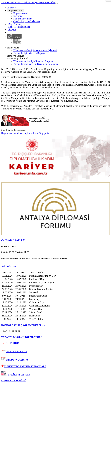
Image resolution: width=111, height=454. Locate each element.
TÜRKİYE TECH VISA (18, 374)
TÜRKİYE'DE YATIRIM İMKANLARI (23, 366)
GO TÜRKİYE (13, 343)
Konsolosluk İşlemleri (19, 27)
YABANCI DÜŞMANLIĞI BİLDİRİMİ (21, 337)
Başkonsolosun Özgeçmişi (36, 133)
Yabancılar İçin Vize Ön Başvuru (29, 53)
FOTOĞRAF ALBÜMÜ (13, 380)
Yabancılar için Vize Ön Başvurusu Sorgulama (35, 64)
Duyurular (18, 16)
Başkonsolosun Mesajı (12, 133)
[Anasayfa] (11, 7)
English (17, 42)
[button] (55, 266)
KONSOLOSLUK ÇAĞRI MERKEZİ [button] (23, 325)
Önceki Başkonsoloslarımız (26, 21)
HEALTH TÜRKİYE (16, 351)
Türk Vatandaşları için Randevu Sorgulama (34, 61)
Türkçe (14, 36)
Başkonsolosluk (16, 10)
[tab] (55, 240)
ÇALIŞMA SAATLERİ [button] (13, 240)
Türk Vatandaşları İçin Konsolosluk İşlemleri (35, 50)
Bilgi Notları (14, 24)
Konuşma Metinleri (22, 18)
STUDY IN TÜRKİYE (17, 360)
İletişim (12, 29)
